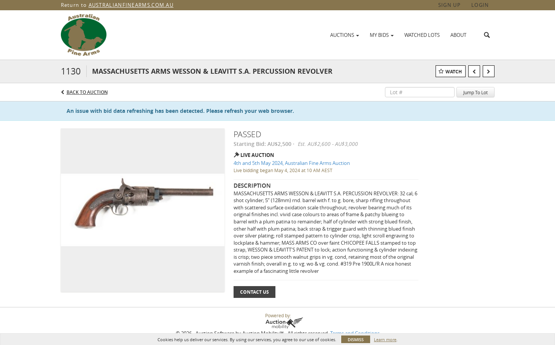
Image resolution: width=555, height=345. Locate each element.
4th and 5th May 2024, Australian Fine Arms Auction (292, 163)
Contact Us (254, 292)
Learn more (385, 339)
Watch (453, 71)
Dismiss (356, 339)
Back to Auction (87, 92)
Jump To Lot (475, 92)
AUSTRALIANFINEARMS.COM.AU (131, 5)
